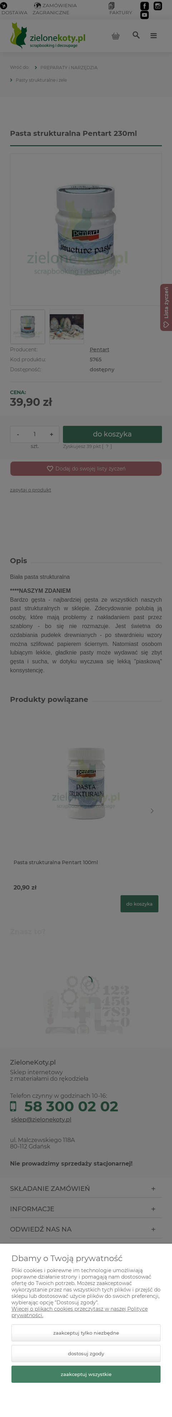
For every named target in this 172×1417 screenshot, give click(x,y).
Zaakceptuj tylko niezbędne (86, 1333)
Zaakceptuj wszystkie (86, 1374)
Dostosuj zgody (86, 1353)
